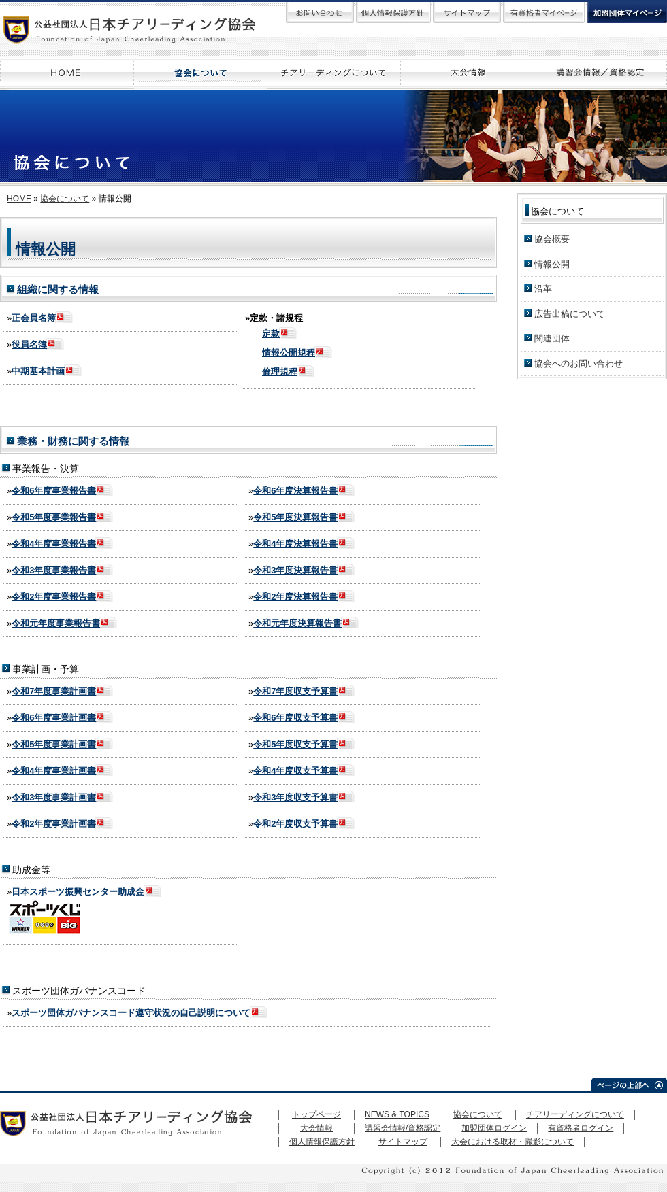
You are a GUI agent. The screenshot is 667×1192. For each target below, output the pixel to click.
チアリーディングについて (575, 1114)
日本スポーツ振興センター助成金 (78, 892)
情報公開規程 (288, 352)
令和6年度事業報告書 (54, 491)
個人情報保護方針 (322, 1141)
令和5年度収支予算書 (295, 744)
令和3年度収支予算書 (295, 797)
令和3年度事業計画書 (54, 797)
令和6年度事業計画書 (54, 718)
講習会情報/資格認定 (402, 1128)
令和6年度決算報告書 (295, 491)
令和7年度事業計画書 (54, 691)
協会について (64, 198)
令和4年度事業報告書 (54, 544)
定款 (271, 333)
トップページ (316, 1114)
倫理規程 (279, 372)
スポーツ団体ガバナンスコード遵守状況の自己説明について (131, 1013)
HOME (19, 198)
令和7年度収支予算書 (295, 691)
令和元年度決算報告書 (297, 623)
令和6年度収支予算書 (295, 718)
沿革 (543, 289)
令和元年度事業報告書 (56, 623)
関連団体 (552, 338)
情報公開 (552, 264)
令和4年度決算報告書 (295, 544)
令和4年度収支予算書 (295, 771)
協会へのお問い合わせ (578, 363)
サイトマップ (402, 1141)
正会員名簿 (34, 318)
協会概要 (552, 239)
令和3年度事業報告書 (54, 570)
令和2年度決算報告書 (295, 597)
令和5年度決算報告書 (295, 517)
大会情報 (316, 1128)
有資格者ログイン (580, 1128)
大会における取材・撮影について (512, 1141)
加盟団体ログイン (494, 1128)
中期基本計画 (38, 371)
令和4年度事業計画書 (54, 771)
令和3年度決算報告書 (295, 570)
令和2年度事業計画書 (54, 824)
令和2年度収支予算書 (295, 824)
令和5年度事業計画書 (54, 744)
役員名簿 (29, 344)
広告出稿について (569, 314)
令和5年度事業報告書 (54, 517)
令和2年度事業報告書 (54, 597)
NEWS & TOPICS (397, 1114)
